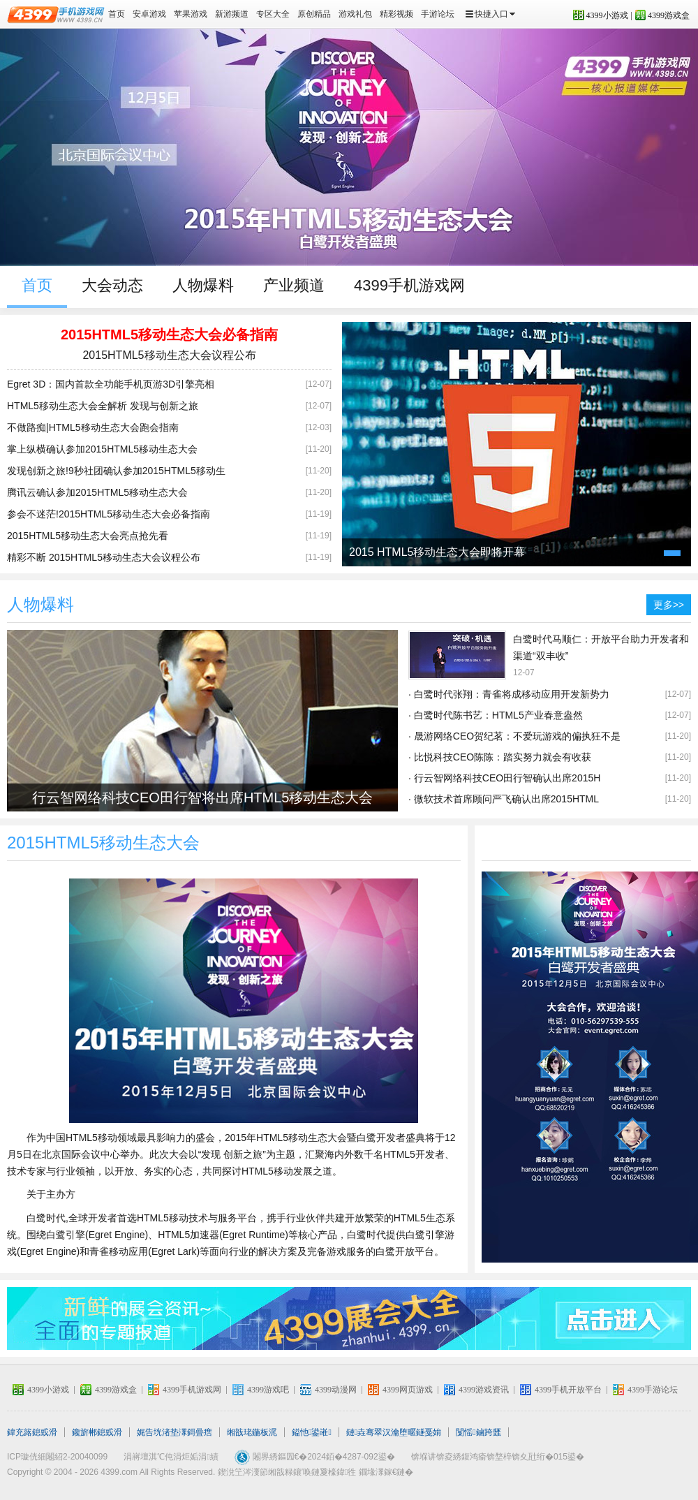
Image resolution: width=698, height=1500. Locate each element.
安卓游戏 (149, 14)
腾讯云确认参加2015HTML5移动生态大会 (97, 492)
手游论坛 (437, 14)
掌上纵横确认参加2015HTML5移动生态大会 (102, 449)
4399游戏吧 (268, 1390)
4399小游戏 (607, 15)
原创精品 (314, 14)
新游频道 (231, 14)
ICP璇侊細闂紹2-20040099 (57, 1457)
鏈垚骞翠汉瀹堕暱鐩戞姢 (393, 1432)
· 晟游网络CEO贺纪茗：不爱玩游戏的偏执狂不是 (514, 736)
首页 (116, 14)
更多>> (668, 604)
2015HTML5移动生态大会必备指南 (169, 334)
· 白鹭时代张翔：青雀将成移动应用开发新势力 (508, 694)
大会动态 (112, 285)
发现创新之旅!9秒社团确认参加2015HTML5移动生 (116, 470)
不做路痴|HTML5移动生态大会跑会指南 (93, 427)
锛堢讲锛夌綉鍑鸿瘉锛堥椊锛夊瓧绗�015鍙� (497, 1457)
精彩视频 (396, 14)
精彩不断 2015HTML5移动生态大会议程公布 (103, 557)
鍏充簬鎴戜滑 (32, 1432)
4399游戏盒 (669, 15)
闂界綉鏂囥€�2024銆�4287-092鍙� (324, 1457)
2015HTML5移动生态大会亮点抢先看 (87, 535)
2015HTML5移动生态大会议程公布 (168, 355)
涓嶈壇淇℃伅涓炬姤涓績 (171, 1457)
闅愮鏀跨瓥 (478, 1432)
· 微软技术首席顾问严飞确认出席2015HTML (503, 798)
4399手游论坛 (653, 1390)
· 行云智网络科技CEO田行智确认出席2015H (504, 778)
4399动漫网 (336, 1390)
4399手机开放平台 (568, 1390)
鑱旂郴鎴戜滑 (97, 1432)
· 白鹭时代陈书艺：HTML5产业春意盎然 (495, 715)
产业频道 (294, 285)
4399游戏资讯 (484, 1390)
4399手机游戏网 (409, 285)
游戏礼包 (355, 14)
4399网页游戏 (408, 1390)
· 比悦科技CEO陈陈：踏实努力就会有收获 (499, 757)
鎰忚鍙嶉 (312, 1432)
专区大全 (273, 14)
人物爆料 (203, 285)
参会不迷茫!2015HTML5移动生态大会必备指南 (108, 514)
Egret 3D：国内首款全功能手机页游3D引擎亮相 (110, 384)
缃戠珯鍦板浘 (252, 1432)
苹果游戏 (190, 14)
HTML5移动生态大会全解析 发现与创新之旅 (102, 405)
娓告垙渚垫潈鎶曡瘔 (174, 1432)
